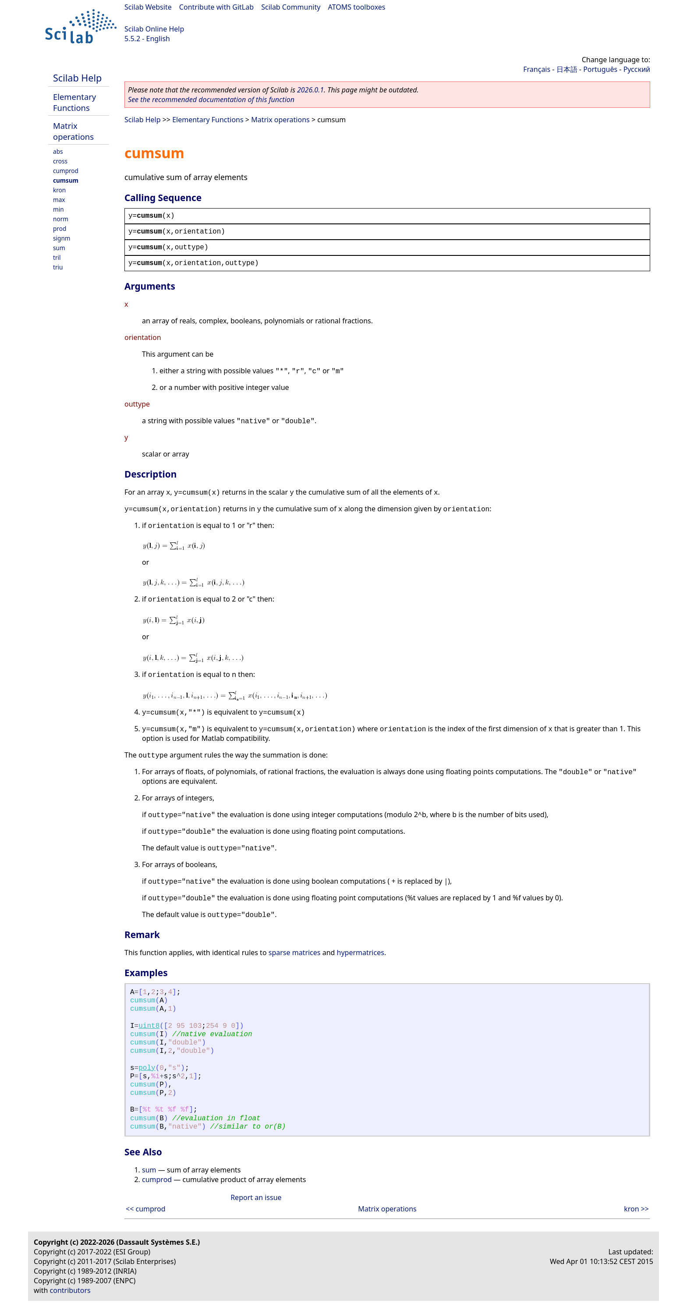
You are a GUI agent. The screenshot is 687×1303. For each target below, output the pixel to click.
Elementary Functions (74, 102)
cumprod (65, 170)
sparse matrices (295, 952)
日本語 (566, 69)
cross (60, 161)
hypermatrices (360, 952)
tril (57, 257)
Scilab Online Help (154, 29)
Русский (636, 69)
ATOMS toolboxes (357, 7)
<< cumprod (146, 1209)
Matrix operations (73, 131)
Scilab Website (148, 7)
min (58, 209)
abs (58, 151)
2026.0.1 (310, 90)
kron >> (636, 1209)
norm (60, 219)
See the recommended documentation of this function (211, 99)
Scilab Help (77, 77)
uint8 (148, 1026)
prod (59, 228)
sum (59, 248)
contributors (70, 1290)
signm (62, 238)
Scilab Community (290, 7)
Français (536, 69)
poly (146, 1068)
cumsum (65, 180)
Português (600, 69)
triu (58, 267)
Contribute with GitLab (216, 7)
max (59, 199)
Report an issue (255, 1197)
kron (59, 190)
